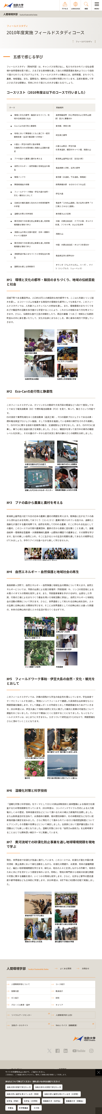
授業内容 (15, 991)
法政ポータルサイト (19, 1025)
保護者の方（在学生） (52, 1101)
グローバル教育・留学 (20, 1004)
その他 (36, 1108)
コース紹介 (60, 984)
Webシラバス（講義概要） (67, 1025)
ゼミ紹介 (15, 998)
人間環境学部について (20, 984)
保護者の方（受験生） (75, 1101)
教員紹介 (59, 991)
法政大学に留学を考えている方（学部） (23, 1094)
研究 (57, 998)
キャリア (59, 1004)
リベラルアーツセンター (21, 1015)
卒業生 (10, 1108)
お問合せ (85, 968)
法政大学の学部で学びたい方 (19, 1087)
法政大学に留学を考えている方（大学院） (61, 1094)
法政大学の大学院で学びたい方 (48, 1087)
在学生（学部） (13, 1101)
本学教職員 (23, 1108)
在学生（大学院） (31, 1101)
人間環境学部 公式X (64, 1015)
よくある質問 (65, 968)
